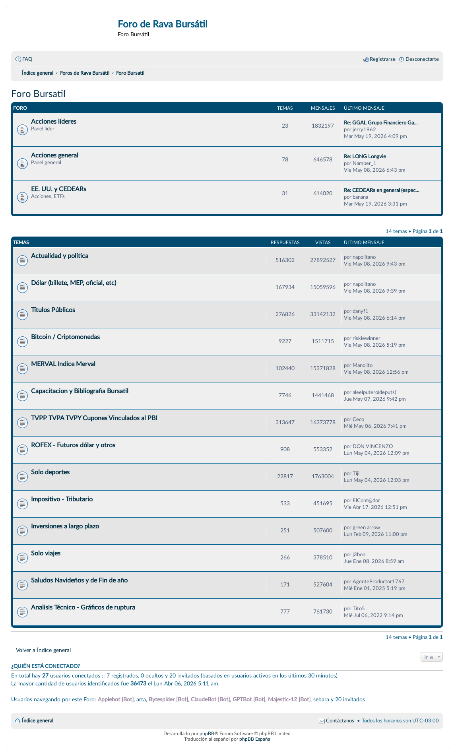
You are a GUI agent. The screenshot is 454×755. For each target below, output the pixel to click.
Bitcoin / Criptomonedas (65, 337)
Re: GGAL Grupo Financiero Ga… (381, 123)
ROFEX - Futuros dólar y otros (73, 445)
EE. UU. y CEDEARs (58, 189)
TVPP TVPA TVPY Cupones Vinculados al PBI (94, 418)
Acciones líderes (53, 121)
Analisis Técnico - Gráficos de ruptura (83, 607)
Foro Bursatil (38, 94)
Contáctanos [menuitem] (340, 721)
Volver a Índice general (43, 650)
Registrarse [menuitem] (383, 59)
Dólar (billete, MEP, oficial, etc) (73, 283)
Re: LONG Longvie (365, 156)
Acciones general (54, 155)
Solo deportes (50, 472)
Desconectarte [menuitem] (422, 59)
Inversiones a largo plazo (65, 526)
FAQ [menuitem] (27, 59)
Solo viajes (45, 553)
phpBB (207, 733)
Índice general (37, 721)
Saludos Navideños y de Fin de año (79, 580)
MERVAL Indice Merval (63, 364)
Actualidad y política (59, 256)
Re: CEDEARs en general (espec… (381, 190)
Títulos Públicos (53, 310)
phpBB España (254, 739)
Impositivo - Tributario (62, 499)
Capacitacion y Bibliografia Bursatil (79, 391)
